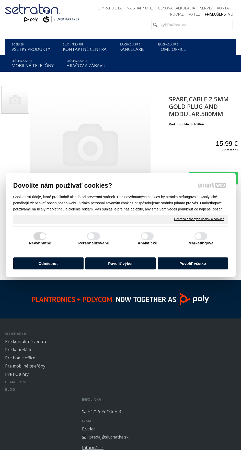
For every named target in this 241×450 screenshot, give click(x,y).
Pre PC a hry (17, 374)
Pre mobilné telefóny (25, 366)
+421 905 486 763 (109, 346)
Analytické (147, 243)
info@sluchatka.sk (193, 368)
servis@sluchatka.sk (195, 387)
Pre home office (20, 358)
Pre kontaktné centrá (25, 341)
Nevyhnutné (40, 243)
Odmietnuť (48, 263)
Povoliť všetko (192, 263)
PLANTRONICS (18, 382)
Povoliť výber (120, 263)
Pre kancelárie (18, 349)
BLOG (10, 389)
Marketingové (201, 243)
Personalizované (93, 243)
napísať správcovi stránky (109, 446)
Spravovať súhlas (199, 446)
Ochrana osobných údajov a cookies (199, 219)
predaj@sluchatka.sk (196, 349)
